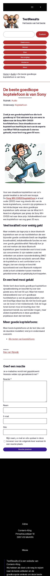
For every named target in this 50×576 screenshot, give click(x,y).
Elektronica (25, 42)
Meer (25, 67)
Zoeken (42, 34)
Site (5, 427)
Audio (13, 74)
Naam (5, 405)
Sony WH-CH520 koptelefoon (20, 198)
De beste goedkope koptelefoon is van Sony (24, 92)
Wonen (25, 47)
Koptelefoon (21, 105)
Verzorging (25, 57)
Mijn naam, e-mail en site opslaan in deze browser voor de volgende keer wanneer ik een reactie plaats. (26, 441)
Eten (25, 52)
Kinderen (25, 62)
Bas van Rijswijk (11, 352)
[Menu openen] (32, 7)
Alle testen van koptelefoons (22, 339)
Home (6, 74)
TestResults (30, 19)
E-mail (6, 416)
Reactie (7, 379)
